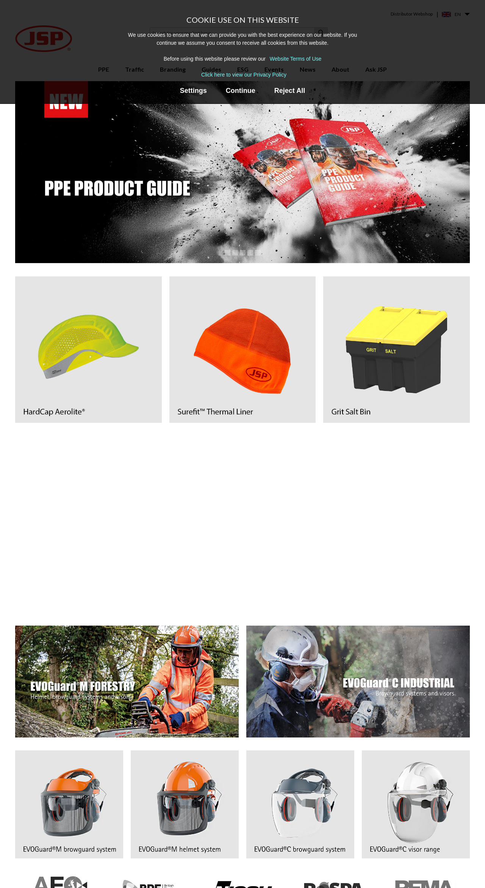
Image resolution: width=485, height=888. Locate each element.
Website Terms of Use (295, 59)
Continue (240, 90)
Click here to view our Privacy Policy (243, 75)
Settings (193, 90)
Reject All (289, 90)
